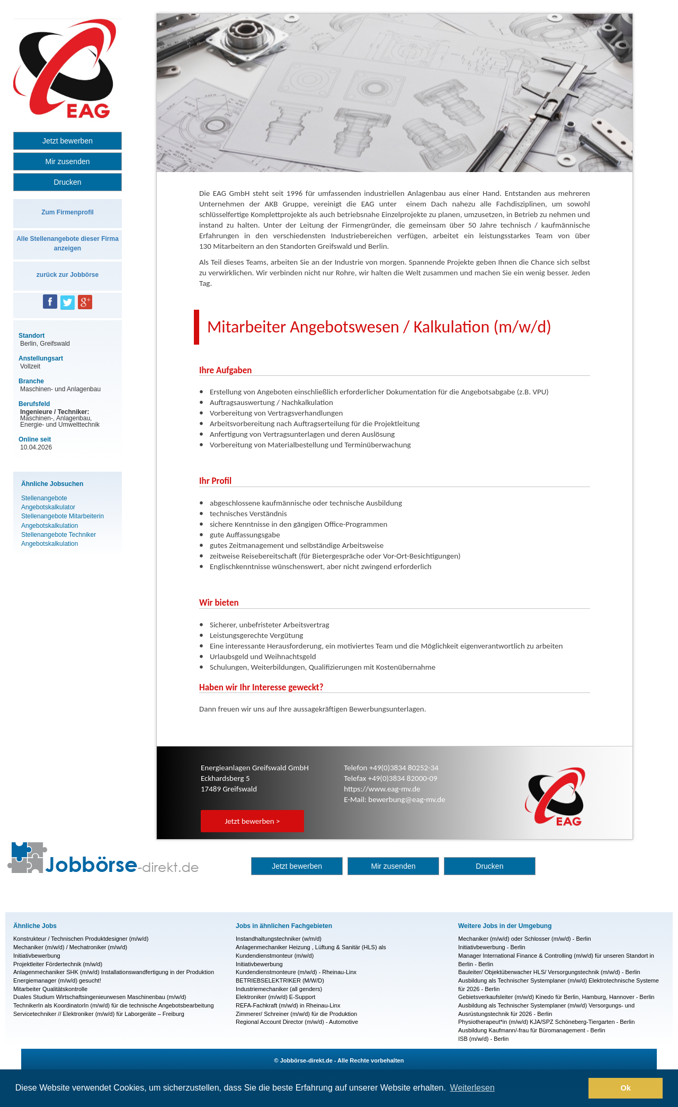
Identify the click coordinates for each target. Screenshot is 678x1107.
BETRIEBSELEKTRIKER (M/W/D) (280, 980)
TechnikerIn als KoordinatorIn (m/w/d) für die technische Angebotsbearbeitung (113, 1005)
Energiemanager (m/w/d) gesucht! (57, 980)
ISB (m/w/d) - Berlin (483, 1039)
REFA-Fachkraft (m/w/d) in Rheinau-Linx (288, 1005)
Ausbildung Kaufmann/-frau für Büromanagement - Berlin (531, 1030)
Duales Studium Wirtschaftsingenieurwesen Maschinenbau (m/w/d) (99, 997)
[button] (577, 1088)
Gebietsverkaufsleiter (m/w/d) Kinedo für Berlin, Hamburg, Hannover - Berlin (556, 997)
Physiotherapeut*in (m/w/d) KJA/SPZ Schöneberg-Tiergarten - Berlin (546, 1022)
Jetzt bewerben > (252, 821)
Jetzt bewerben (67, 141)
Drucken (67, 182)
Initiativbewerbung (36, 955)
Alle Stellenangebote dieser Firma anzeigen (67, 243)
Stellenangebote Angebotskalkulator (48, 502)
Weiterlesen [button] (472, 1087)
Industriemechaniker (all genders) (279, 989)
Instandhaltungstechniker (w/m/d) (279, 938)
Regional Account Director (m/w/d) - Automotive (297, 1022)
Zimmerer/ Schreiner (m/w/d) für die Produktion (296, 1014)
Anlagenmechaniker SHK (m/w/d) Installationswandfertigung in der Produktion (113, 972)
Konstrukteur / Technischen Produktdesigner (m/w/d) (80, 938)
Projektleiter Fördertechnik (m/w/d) (57, 964)
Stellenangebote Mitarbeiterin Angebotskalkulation (62, 520)
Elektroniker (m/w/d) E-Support (275, 997)
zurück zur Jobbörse (68, 274)
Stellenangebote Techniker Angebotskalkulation (58, 539)
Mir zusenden (67, 161)
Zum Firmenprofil (67, 212)
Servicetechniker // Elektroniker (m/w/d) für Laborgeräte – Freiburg (98, 1014)
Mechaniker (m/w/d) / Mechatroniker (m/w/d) (70, 947)
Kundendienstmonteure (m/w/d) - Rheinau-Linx (296, 972)
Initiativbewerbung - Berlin (491, 947)
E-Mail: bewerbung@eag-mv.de (394, 799)
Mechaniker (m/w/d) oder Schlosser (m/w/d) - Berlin (524, 938)
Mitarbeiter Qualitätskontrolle (50, 989)
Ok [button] (626, 1088)
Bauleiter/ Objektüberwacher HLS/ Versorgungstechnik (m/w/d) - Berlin (549, 972)
